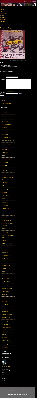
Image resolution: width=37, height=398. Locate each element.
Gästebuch (3, 13)
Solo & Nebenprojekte (6, 103)
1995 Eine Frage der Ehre (7, 288)
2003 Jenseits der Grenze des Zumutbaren (8, 224)
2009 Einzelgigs (5, 189)
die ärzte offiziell (22, 390)
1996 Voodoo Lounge (6, 281)
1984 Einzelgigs (5, 337)
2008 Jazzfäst (4, 192)
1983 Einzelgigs (5, 344)
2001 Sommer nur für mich (7, 243)
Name (1, 77)
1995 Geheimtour (5, 291)
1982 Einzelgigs (5, 347)
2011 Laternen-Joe (5, 185)
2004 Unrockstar (5, 217)
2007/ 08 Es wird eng (6, 195)
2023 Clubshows (5, 131)
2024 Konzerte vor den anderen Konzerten (6, 111)
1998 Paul (4, 268)
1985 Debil (4, 334)
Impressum (3, 21)
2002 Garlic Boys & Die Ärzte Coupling (8, 236)
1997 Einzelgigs (5, 271)
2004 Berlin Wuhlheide (6, 208)
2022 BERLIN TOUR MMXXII (8, 140)
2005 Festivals (5, 205)
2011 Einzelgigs (5, 182)
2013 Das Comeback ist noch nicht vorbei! (8, 169)
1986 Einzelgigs (5, 321)
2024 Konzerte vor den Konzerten (6, 117)
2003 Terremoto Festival (6, 220)
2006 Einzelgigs (5, 202)
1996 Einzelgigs (5, 284)
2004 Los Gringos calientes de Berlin (8, 213)
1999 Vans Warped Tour (6, 262)
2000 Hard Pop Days (6, 255)
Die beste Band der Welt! (18, 24)
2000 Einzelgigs (5, 252)
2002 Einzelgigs (5, 232)
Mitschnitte (3, 19)
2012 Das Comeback (6, 174)
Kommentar (2, 79)
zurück (8, 390)
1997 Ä (3, 275)
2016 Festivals (5, 155)
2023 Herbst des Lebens (7, 127)
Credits (2, 15)
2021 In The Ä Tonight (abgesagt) (6, 145)
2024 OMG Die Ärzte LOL (7, 124)
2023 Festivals (5, 134)
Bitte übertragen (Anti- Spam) (2, 92)
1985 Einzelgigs (5, 330)
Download (3, 17)
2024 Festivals (5, 121)
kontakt (12, 390)
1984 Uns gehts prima (6, 340)
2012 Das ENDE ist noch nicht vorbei (8, 178)
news (17, 390)
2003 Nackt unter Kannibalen (7, 228)
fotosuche (5, 351)
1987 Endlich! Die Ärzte (6, 317)
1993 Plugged (4, 301)
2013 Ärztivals (4, 165)
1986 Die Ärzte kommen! (7, 327)
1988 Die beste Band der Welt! (8, 307)
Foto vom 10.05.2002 (6, 366)
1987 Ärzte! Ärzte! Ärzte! (7, 314)
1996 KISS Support (6, 278)
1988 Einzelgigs (5, 304)
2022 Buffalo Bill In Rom (6, 137)
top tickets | (26, 1)
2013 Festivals (5, 162)
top (28, 390)
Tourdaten (3, 9)
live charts (34, 1)
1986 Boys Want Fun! (6, 324)
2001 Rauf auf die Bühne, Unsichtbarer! (7, 248)
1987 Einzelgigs (5, 311)
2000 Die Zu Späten (6, 258)
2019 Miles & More (5, 149)
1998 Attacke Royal (6, 265)
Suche (2, 11)
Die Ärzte (3, 100)
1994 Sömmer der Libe (6, 298)
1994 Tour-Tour (5, 294)
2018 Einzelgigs (5, 152)
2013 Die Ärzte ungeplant (7, 159)
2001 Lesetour (5, 240)
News (2, 7)
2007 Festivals (5, 198)
